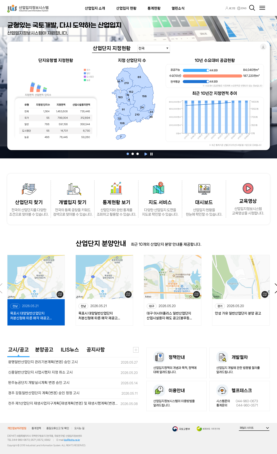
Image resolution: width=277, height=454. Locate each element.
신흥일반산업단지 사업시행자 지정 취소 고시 (40, 372)
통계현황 (154, 8)
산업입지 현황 (126, 8)
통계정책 (36, 428)
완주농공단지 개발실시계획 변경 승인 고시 (38, 382)
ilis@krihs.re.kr (72, 440)
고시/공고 (18, 349)
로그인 (232, 8)
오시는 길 (79, 428)
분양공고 (44, 349)
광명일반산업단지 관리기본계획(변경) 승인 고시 (43, 362)
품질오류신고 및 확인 (57, 428)
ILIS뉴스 (70, 349)
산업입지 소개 (95, 8)
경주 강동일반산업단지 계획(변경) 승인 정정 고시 (43, 393)
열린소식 (178, 8)
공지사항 (96, 349)
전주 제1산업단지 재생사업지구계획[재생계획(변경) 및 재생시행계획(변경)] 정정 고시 (63, 403)
